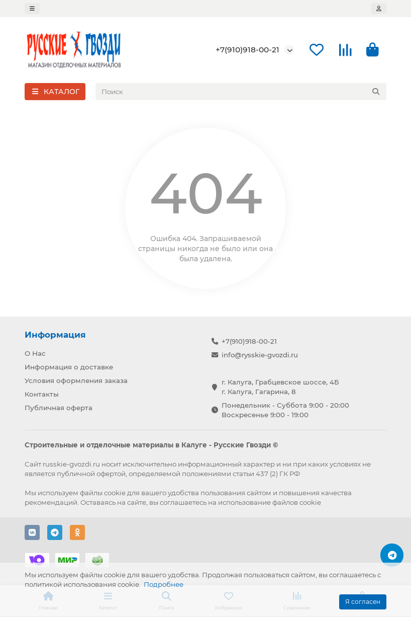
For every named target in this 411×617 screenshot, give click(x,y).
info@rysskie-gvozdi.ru (260, 355)
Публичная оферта (58, 408)
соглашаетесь (183, 502)
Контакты (42, 394)
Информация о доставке (69, 367)
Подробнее (163, 584)
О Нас (35, 353)
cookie (115, 493)
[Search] (241, 91)
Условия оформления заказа (76, 380)
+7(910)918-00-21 (247, 49)
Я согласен (362, 601)
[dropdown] (32, 8)
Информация (55, 335)
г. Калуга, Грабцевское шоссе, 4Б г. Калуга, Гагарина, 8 (280, 387)
